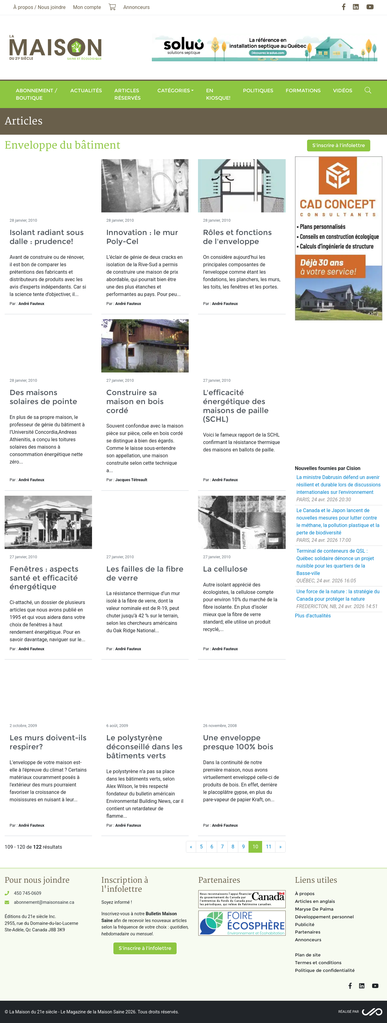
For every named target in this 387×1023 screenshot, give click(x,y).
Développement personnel (324, 917)
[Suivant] (280, 847)
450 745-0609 (27, 893)
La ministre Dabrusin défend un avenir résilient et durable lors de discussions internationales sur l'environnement (339, 484)
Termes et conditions (318, 962)
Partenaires (307, 932)
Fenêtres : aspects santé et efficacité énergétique (44, 577)
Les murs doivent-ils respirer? (48, 742)
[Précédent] (191, 847)
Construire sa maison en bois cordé (135, 401)
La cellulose (225, 568)
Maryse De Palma (314, 909)
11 (268, 847)
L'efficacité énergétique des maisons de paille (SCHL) (236, 406)
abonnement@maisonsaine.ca (44, 902)
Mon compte (87, 7)
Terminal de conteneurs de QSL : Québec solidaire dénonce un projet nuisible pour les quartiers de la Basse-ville (335, 562)
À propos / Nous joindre (39, 7)
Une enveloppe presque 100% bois (238, 742)
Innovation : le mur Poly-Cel (142, 237)
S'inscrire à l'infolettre (338, 145)
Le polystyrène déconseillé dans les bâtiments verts (144, 746)
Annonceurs (308, 939)
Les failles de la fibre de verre (144, 573)
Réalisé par (348, 1012)
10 (255, 847)
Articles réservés (127, 94)
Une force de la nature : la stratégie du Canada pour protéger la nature (338, 595)
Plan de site (308, 955)
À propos (304, 893)
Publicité (304, 924)
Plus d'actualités (313, 616)
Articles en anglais (315, 901)
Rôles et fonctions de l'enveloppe (237, 237)
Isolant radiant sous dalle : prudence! (47, 237)
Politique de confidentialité (325, 970)
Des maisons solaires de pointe (43, 397)
